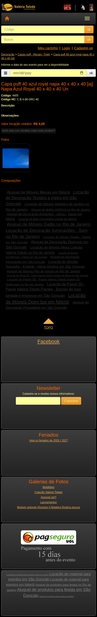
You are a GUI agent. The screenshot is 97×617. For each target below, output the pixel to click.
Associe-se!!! (49, 497)
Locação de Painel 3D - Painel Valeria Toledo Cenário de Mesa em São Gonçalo (47, 275)
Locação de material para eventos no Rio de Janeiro (27, 575)
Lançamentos (48, 502)
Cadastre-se (83, 48)
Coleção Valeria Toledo (48, 492)
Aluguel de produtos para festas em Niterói (56, 596)
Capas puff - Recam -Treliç (34, 54)
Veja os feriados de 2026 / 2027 (48, 440)
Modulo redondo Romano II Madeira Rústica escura (48, 507)
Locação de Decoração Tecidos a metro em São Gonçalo (47, 198)
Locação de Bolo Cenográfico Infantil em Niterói (47, 219)
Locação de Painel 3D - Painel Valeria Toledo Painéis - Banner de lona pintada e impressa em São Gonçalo (45, 290)
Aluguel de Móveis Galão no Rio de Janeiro (48, 224)
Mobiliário (48, 487)
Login (66, 48)
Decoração (7, 54)
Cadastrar (71, 401)
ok (89, 29)
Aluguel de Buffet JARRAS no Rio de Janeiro (60, 209)
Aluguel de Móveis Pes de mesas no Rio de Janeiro (43, 271)
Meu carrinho (48, 48)
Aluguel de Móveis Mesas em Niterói (38, 192)
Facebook (49, 341)
